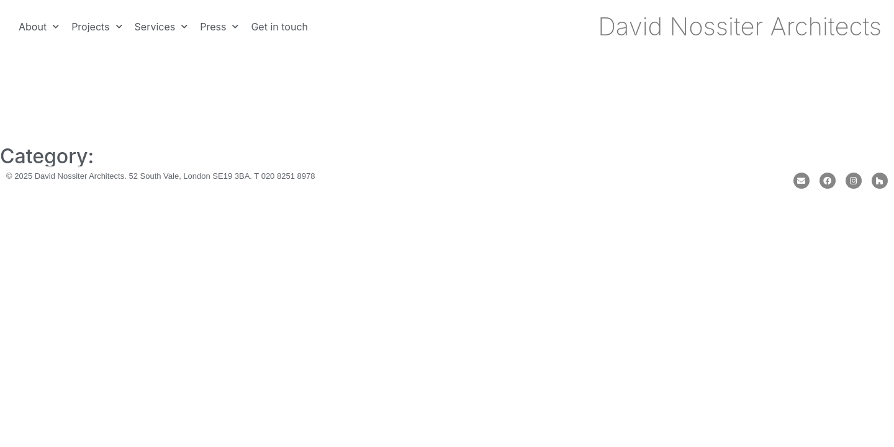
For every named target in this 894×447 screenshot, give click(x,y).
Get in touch (279, 26)
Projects (96, 26)
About (39, 26)
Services (161, 26)
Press (219, 26)
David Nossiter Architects (740, 26)
